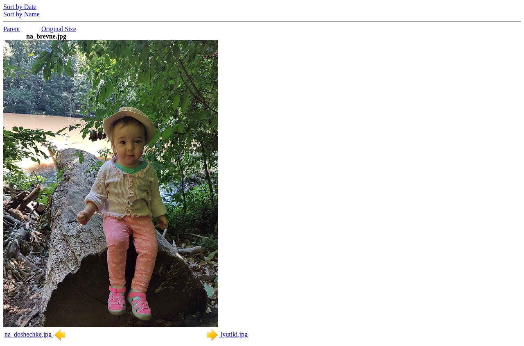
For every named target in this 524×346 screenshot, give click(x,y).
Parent (11, 28)
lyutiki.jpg (227, 334)
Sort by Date (19, 6)
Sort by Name (21, 14)
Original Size (58, 28)
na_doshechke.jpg (35, 334)
